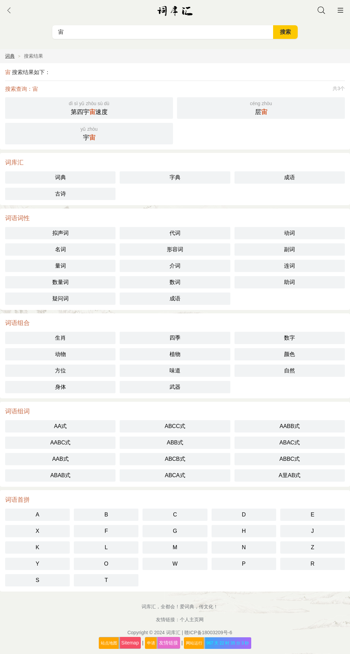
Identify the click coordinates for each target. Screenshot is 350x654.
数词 (175, 282)
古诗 (60, 194)
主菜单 (340, 10)
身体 (60, 387)
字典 (175, 177)
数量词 (60, 282)
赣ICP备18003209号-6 (208, 632)
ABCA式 (175, 475)
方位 (60, 370)
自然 (289, 370)
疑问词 (60, 298)
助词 (289, 282)
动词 (289, 233)
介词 (175, 266)
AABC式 (60, 442)
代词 (175, 233)
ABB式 (175, 442)
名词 (60, 249)
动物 (60, 354)
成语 (289, 177)
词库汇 (173, 632)
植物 (175, 354)
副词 (289, 249)
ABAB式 (60, 475)
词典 (10, 56)
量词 (60, 266)
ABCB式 (175, 459)
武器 (175, 387)
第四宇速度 (89, 107)
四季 (175, 338)
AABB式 (290, 426)
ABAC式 (290, 442)
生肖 (60, 338)
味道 (175, 370)
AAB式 (60, 459)
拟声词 (60, 233)
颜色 (289, 354)
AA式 (60, 426)
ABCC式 (175, 426)
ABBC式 (290, 459)
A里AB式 (289, 475)
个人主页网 (192, 619)
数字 (289, 338)
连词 (289, 266)
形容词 (175, 249)
